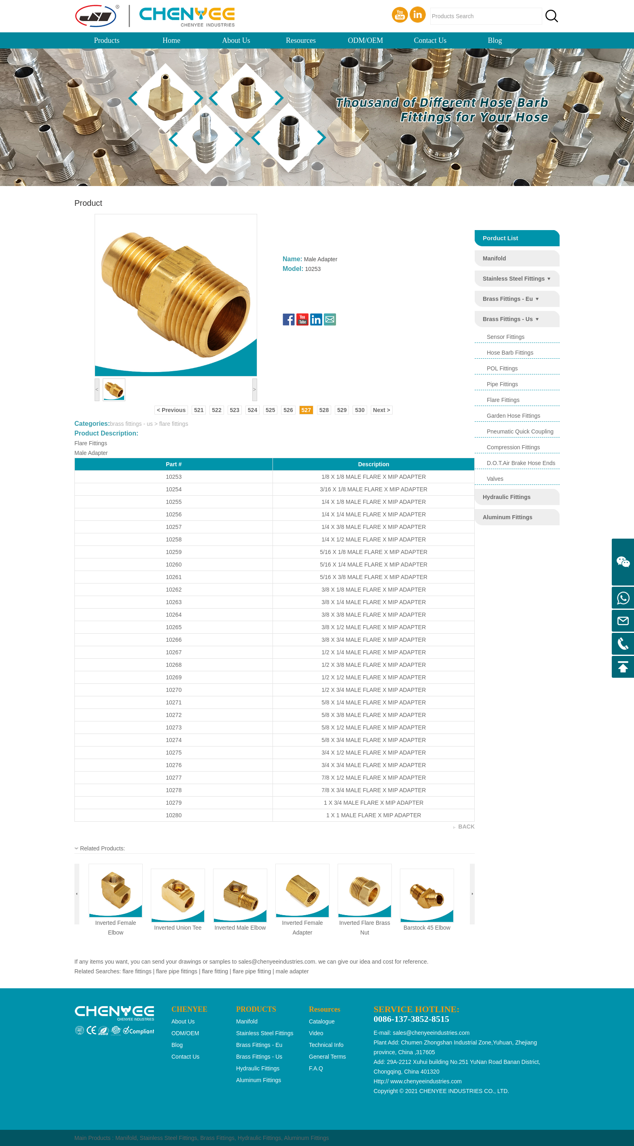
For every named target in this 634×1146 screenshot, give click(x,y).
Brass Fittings (217, 1138)
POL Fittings (502, 368)
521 (198, 410)
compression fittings (513, 447)
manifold (494, 258)
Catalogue (322, 1021)
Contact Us (430, 40)
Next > (381, 410)
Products (107, 40)
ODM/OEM (365, 40)
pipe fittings (502, 384)
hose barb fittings (510, 352)
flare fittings (503, 400)
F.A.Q (316, 1068)
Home (171, 40)
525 (270, 410)
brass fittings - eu (508, 299)
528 (324, 410)
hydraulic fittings (506, 497)
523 (234, 410)
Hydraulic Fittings (259, 1138)
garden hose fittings (513, 415)
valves (495, 479)
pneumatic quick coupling (520, 431)
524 (252, 410)
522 (216, 410)
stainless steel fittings (514, 278)
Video (316, 1033)
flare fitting (215, 971)
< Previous (171, 410)
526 (288, 410)
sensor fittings (505, 337)
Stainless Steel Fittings (168, 1138)
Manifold (126, 1138)
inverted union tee (177, 927)
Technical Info (326, 1045)
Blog (495, 40)
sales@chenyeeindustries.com (276, 961)
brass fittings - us (508, 319)
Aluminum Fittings (306, 1138)
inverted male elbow (240, 927)
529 (342, 410)
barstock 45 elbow (427, 927)
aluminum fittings (508, 517)
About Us (236, 40)
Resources (301, 40)
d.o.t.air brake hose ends (521, 463)
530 (359, 410)
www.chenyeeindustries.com (426, 1081)
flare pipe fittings (176, 971)
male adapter (292, 971)
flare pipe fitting (251, 971)
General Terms (327, 1056)
